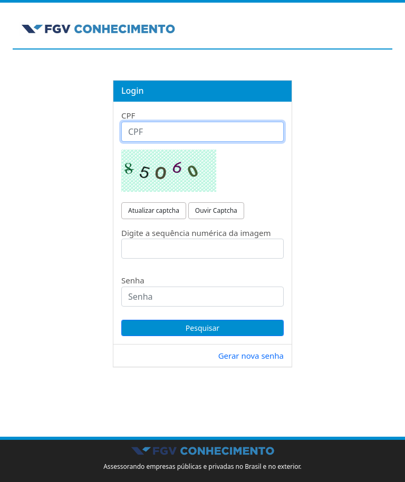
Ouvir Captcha (216, 210)
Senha (132, 280)
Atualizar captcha (153, 210)
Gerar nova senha (251, 355)
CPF (128, 115)
